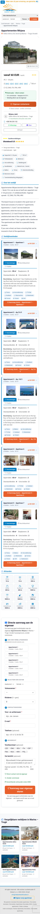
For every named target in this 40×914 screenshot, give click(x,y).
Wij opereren (7, 902)
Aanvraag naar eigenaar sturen (20, 790)
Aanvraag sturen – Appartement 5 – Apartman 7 (20, 564)
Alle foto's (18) (33, 66)
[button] (20, 140)
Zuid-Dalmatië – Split (7, 23)
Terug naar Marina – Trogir (11, 147)
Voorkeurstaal (14, 745)
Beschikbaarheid (24, 263)
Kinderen (12, 698)
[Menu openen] (3, 2)
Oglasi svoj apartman (22, 898)
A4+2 (7, 84)
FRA (7, 752)
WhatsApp (12, 125)
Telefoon (12, 731)
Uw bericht (13, 756)
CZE (7, 748)
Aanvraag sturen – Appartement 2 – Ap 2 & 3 (20, 370)
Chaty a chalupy (23, 906)
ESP (30, 748)
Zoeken (34, 19)
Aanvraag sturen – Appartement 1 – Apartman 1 (20, 303)
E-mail (8, 721)
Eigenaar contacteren (20, 104)
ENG (13, 748)
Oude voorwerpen (7, 908)
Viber (29, 125)
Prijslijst (8, 266)
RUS (13, 752)
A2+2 (12, 84)
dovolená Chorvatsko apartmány (20, 902)
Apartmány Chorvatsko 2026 (24, 904)
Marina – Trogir (20, 23)
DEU (19, 748)
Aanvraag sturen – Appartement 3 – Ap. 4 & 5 (20, 440)
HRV (19, 752)
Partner (15, 908)
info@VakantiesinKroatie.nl (20, 894)
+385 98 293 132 (10, 121)
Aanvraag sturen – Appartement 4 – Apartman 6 (20, 494)
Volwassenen (10, 688)
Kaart (20, 130)
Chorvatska (12, 904)
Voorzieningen (10, 263)
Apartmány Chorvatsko (24, 908)
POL (24, 752)
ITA (24, 748)
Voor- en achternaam (13, 712)
